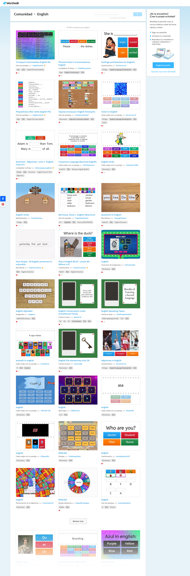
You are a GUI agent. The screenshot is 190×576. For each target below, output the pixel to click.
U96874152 (75, 410)
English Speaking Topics (113, 311)
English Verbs (22, 214)
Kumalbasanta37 (123, 456)
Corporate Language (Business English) (78, 161)
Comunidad (23, 14)
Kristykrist (45, 364)
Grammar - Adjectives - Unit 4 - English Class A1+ (35, 163)
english (104, 261)
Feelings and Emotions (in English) (118, 62)
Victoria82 (78, 364)
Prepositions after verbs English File (33, 111)
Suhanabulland (124, 503)
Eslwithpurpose (84, 68)
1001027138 (45, 410)
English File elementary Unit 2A (74, 360)
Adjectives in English (111, 360)
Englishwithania (81, 218)
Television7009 (132, 165)
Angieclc (31, 314)
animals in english (25, 360)
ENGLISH (63, 453)
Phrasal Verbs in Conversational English (75, 63)
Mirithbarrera (89, 165)
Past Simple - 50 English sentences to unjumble (34, 263)
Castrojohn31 (48, 503)
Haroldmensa (36, 218)
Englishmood (38, 65)
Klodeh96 (130, 410)
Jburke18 (77, 317)
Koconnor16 (121, 65)
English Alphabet (24, 311)
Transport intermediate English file (33, 62)
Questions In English (111, 214)
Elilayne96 (45, 456)
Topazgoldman (120, 218)
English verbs (107, 161)
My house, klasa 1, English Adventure (77, 214)
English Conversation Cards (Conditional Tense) (72, 312)
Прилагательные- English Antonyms (77, 111)
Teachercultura (35, 268)
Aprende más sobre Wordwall (163, 72)
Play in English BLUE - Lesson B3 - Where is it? (75, 263)
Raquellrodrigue (82, 503)
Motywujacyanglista (43, 168)
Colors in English (109, 111)
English (42, 14)
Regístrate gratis (163, 65)
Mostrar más (78, 521)
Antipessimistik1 (82, 115)
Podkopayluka (75, 456)
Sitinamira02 (130, 265)
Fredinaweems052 (124, 314)
